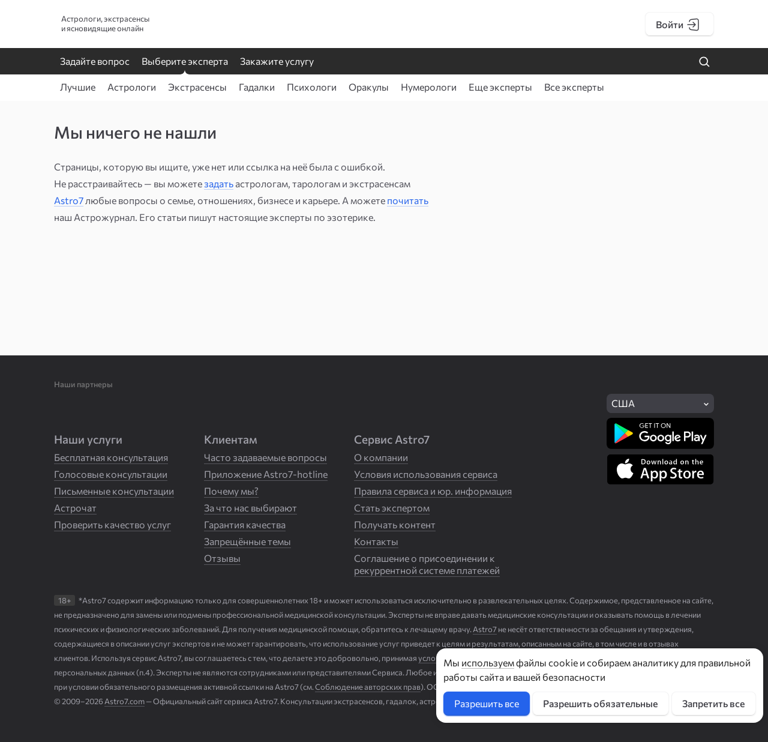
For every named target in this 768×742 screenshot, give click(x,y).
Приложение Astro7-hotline (266, 474)
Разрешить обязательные (600, 703)
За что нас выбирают (250, 507)
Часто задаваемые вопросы (265, 457)
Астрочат (75, 507)
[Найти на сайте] (704, 62)
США (623, 403)
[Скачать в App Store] (660, 469)
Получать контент (395, 524)
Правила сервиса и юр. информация (433, 490)
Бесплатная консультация (111, 457)
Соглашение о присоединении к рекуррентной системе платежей (427, 564)
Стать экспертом (392, 507)
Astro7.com (124, 701)
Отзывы (222, 558)
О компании (381, 457)
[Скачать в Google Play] (660, 433)
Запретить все (713, 703)
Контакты (376, 541)
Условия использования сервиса (425, 474)
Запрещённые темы (247, 541)
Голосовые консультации (110, 474)
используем (487, 662)
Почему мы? (231, 490)
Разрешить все (486, 703)
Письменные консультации (114, 490)
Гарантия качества (245, 524)
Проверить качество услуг (112, 524)
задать (218, 183)
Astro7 (68, 200)
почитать (407, 200)
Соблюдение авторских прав (368, 687)
